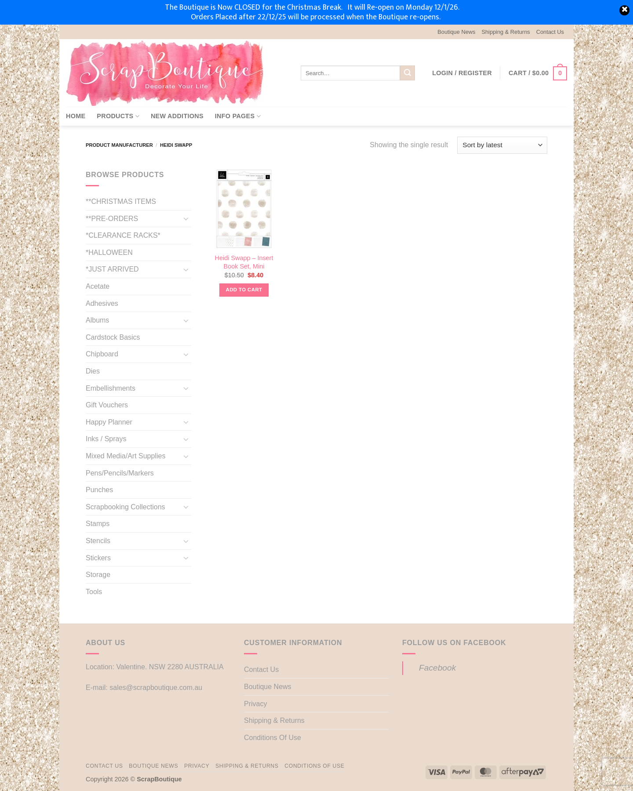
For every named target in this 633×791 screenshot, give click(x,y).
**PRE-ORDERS (112, 218)
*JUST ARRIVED (112, 269)
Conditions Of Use (272, 737)
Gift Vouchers (107, 405)
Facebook (437, 667)
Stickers (98, 558)
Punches (99, 489)
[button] (462, 73)
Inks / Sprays (106, 439)
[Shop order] (502, 145)
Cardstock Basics (113, 337)
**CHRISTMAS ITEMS (121, 201)
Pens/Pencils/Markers (120, 473)
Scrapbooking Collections (125, 507)
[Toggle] (186, 218)
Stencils (98, 540)
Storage (98, 574)
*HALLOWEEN (109, 252)
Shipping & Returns (505, 32)
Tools (94, 591)
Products (118, 116)
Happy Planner (109, 422)
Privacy (255, 704)
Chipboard (102, 354)
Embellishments (110, 388)
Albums (97, 320)
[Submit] (407, 72)
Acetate (97, 286)
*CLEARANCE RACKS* (123, 235)
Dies (93, 371)
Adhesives (102, 303)
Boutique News (456, 32)
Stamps (97, 523)
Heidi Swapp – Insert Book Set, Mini (244, 262)
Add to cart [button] (244, 289)
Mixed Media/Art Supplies (125, 456)
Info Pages (238, 116)
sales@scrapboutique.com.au (155, 687)
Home (75, 116)
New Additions (177, 116)
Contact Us (550, 32)
